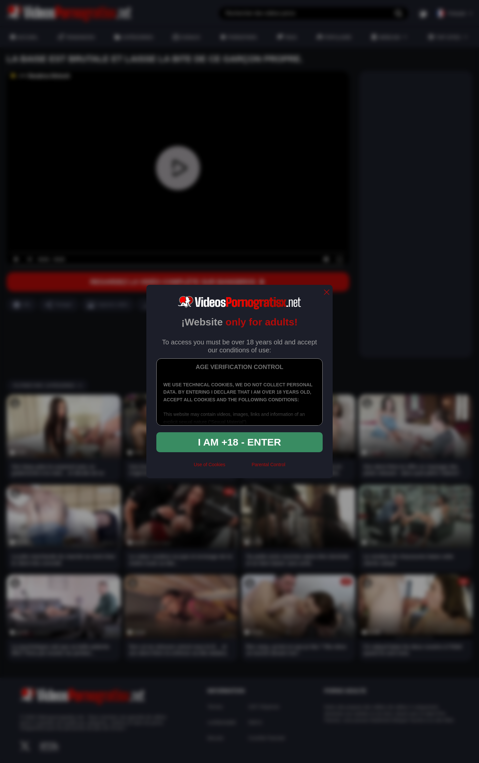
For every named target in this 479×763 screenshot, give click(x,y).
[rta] (238, 467)
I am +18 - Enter (239, 442)
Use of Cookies (209, 464)
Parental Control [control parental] (268, 464)
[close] (326, 292)
